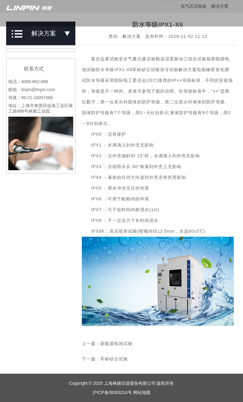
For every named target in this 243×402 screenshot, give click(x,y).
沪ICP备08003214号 (112, 392)
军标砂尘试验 (114, 358)
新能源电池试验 (116, 343)
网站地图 (141, 392)
